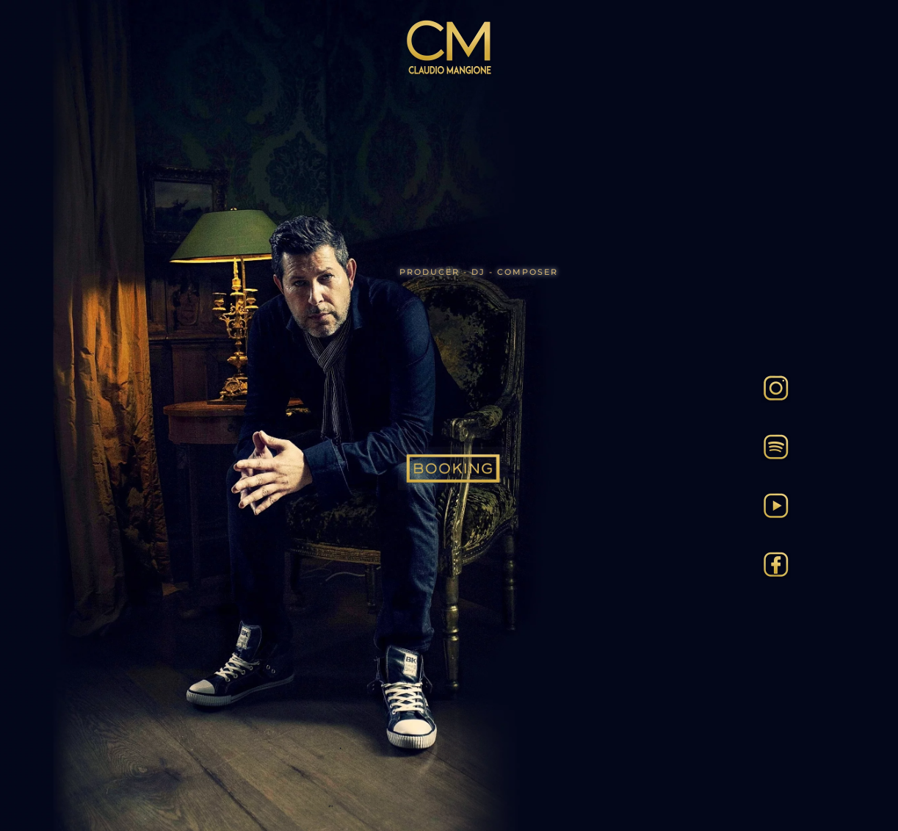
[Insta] (776, 386)
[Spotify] (776, 445)
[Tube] (776, 504)
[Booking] (453, 468)
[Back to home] (449, 48)
